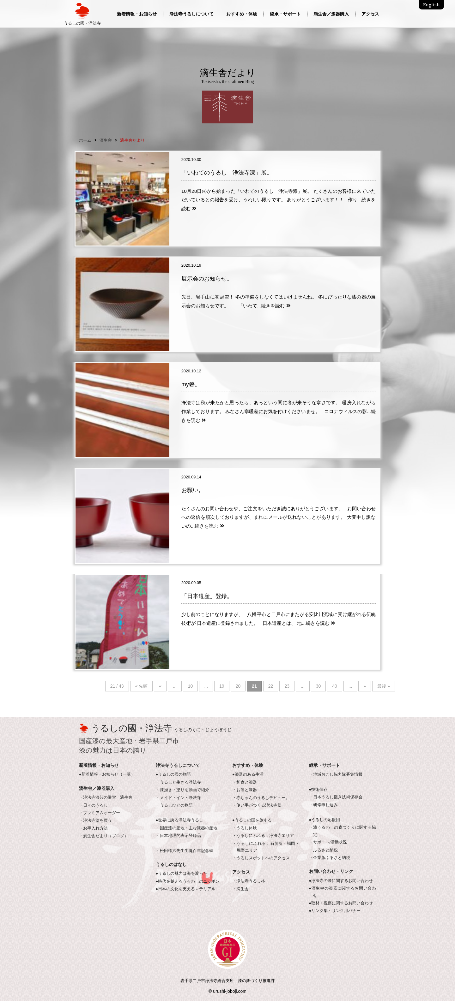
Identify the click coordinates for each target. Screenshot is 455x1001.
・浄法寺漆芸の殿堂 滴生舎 (105, 797)
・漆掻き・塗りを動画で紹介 (182, 790)
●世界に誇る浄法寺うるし (179, 820)
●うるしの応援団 (324, 820)
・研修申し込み (323, 805)
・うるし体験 (244, 828)
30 (318, 686)
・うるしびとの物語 (174, 805)
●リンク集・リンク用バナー (335, 911)
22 (270, 686)
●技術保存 (318, 789)
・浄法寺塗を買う (95, 820)
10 (190, 686)
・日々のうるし (93, 805)
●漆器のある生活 (248, 774)
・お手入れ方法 (93, 828)
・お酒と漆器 (244, 790)
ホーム (85, 140)
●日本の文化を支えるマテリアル (186, 889)
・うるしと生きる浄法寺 (178, 782)
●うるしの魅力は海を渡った (182, 873)
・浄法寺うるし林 (248, 881)
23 (286, 686)
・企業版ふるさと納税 (329, 858)
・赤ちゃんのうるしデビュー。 (261, 798)
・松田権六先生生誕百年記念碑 (184, 851)
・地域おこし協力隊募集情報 (335, 774)
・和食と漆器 (244, 782)
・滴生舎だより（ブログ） (103, 836)
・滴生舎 (240, 889)
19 (221, 686)
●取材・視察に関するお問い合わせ (341, 903)
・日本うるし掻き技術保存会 (335, 797)
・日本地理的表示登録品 (178, 835)
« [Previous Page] (160, 686)
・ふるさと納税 (323, 850)
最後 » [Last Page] (383, 686)
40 (334, 686)
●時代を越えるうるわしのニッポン (188, 881)
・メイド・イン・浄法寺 (178, 798)
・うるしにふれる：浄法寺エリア (263, 835)
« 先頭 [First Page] (141, 686)
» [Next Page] (364, 686)
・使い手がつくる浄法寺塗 (257, 805)
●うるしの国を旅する (252, 820)
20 (238, 686)
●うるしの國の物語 (173, 774)
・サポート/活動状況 (328, 842)
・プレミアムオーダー (99, 813)
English (431, 4)
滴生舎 (106, 140)
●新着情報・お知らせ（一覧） (107, 774)
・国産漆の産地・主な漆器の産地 (186, 828)
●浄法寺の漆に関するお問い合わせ (341, 881)
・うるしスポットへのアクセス (261, 858)
